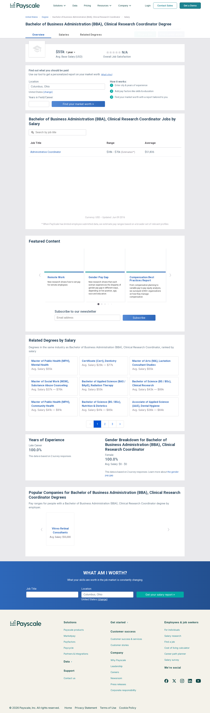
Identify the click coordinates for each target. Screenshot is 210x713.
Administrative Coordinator (45, 152)
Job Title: (31, 588)
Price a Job (145, 34)
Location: (34, 81)
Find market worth (171, 34)
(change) (48, 92)
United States (31, 17)
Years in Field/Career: (41, 97)
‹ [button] (40, 274)
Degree (45, 17)
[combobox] (67, 87)
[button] (38, 34)
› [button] (170, 274)
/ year (69, 52)
